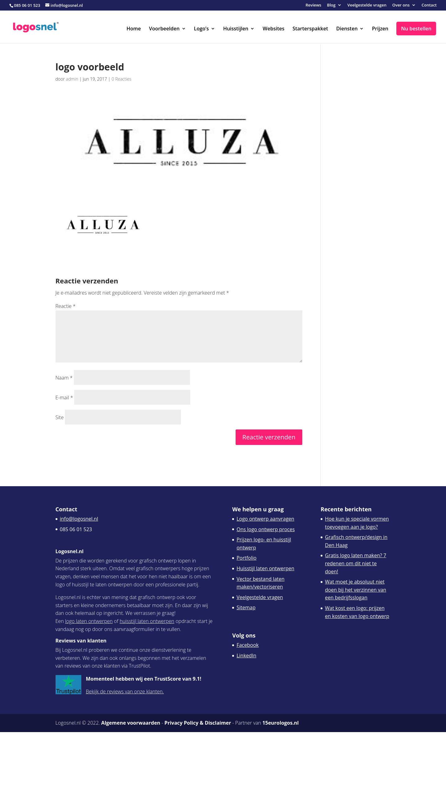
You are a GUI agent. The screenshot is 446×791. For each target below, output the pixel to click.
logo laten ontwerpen (89, 621)
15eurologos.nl (280, 722)
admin (72, 79)
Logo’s (201, 29)
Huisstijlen (235, 29)
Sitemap (246, 607)
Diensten (347, 29)
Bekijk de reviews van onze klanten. (125, 691)
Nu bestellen (416, 28)
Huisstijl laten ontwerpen (265, 568)
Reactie (66, 306)
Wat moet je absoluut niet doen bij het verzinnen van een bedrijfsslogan (355, 589)
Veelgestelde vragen (366, 5)
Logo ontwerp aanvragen (265, 518)
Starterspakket (310, 29)
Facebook (248, 645)
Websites (273, 29)
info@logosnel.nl (79, 518)
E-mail (64, 397)
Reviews (313, 5)
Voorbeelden (164, 29)
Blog (331, 5)
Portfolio (246, 557)
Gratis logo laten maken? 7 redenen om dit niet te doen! (355, 563)
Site (60, 417)
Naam (64, 377)
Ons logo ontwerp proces (266, 529)
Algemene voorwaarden (130, 722)
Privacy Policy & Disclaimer (197, 722)
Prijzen (380, 29)
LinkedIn (246, 655)
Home (134, 29)
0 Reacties (122, 79)
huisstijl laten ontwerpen (146, 621)
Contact (429, 5)
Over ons (401, 5)
